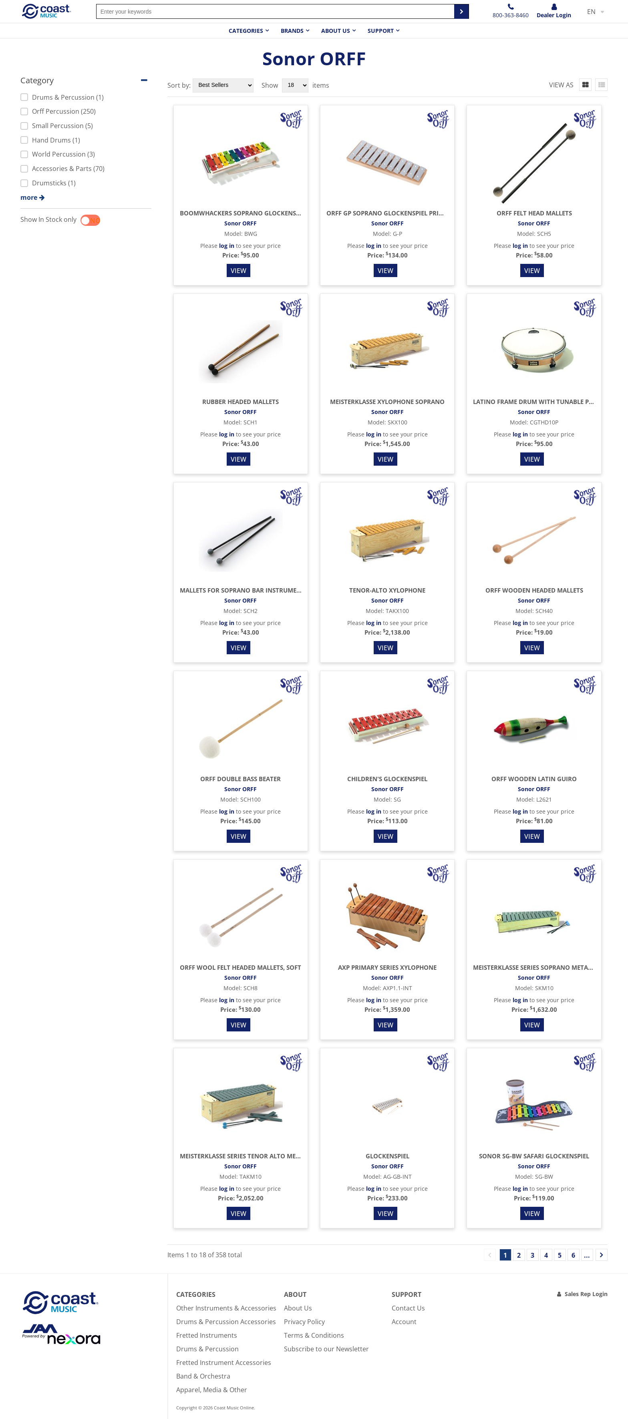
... (587, 1255)
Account (404, 1321)
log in (226, 245)
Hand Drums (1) (50, 140)
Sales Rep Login (586, 1294)
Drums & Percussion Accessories (226, 1321)
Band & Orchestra (203, 1376)
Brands (292, 30)
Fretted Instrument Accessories (223, 1362)
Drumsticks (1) (48, 183)
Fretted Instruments (206, 1335)
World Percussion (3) (57, 154)
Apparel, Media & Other (211, 1389)
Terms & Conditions (314, 1335)
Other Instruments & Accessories (226, 1308)
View (238, 270)
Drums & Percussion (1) (62, 97)
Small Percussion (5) (56, 125)
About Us (298, 1308)
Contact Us (408, 1308)
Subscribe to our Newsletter (326, 1349)
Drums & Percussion (207, 1349)
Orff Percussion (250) (58, 111)
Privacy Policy (304, 1321)
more (28, 197)
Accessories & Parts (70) (62, 168)
